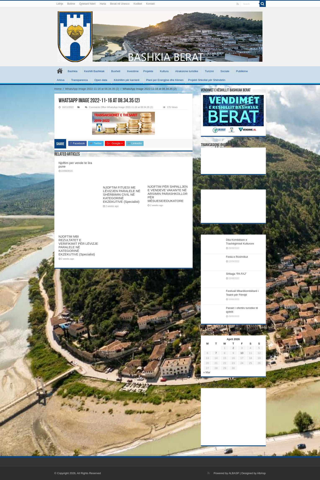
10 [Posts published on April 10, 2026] (241, 353)
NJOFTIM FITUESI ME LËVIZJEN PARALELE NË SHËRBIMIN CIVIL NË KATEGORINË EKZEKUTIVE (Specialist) (121, 194)
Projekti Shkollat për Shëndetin (206, 80)
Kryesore (59, 70)
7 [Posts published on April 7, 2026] (216, 353)
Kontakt (150, 3)
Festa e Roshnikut (237, 256)
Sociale (224, 71)
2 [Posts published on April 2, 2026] (233, 348)
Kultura (164, 71)
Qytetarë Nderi (87, 3)
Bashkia (72, 71)
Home (58, 88)
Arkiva (60, 80)
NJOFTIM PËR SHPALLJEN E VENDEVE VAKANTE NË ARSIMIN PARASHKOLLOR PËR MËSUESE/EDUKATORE (168, 194)
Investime (133, 71)
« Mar (206, 372)
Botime (71, 3)
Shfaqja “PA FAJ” (238, 273)
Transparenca (79, 80)
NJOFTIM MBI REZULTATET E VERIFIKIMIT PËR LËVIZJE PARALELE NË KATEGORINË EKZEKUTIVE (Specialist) (78, 245)
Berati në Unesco (119, 3)
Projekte (148, 71)
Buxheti (115, 71)
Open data (100, 80)
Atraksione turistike (186, 71)
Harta (103, 3)
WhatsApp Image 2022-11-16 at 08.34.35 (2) (92, 88)
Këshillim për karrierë (126, 80)
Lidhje (60, 3)
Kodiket (138, 3)
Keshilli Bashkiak (94, 71)
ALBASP (234, 473)
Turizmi (209, 71)
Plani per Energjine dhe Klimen (165, 80)
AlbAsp (261, 473)
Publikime (242, 71)
